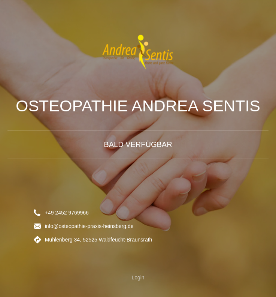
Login (137, 277)
